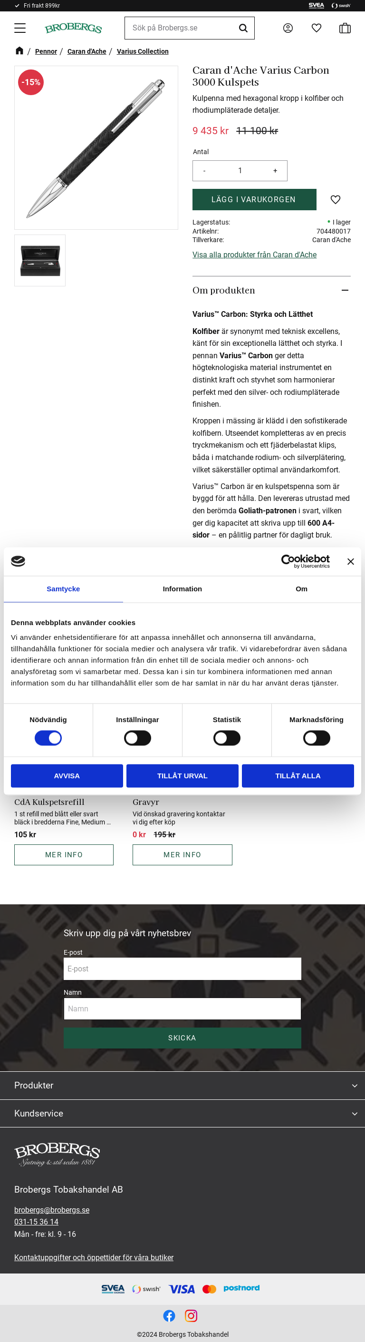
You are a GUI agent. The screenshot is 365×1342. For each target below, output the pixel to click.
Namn (73, 992)
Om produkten (223, 290)
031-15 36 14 (36, 1221)
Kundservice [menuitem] (38, 1113)
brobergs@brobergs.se (51, 1210)
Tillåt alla (298, 776)
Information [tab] (182, 589)
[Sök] (244, 28)
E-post (73, 952)
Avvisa (67, 776)
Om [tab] (301, 589)
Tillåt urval (182, 776)
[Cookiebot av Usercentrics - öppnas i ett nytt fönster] (288, 561)
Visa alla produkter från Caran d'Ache (254, 254)
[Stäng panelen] (350, 561)
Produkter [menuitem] (33, 1085)
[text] (210, 131)
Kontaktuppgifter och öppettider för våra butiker (93, 1257)
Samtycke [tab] (63, 589)
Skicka (182, 1038)
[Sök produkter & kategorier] (189, 28)
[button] (21, 28)
